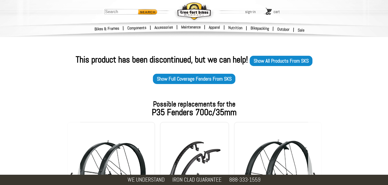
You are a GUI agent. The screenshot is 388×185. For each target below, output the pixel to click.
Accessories (163, 27)
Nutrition (235, 28)
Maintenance (191, 27)
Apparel (214, 27)
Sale (301, 30)
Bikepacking (259, 28)
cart (277, 11)
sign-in (250, 11)
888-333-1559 (244, 179)
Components (136, 28)
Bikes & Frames (107, 29)
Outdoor (283, 29)
